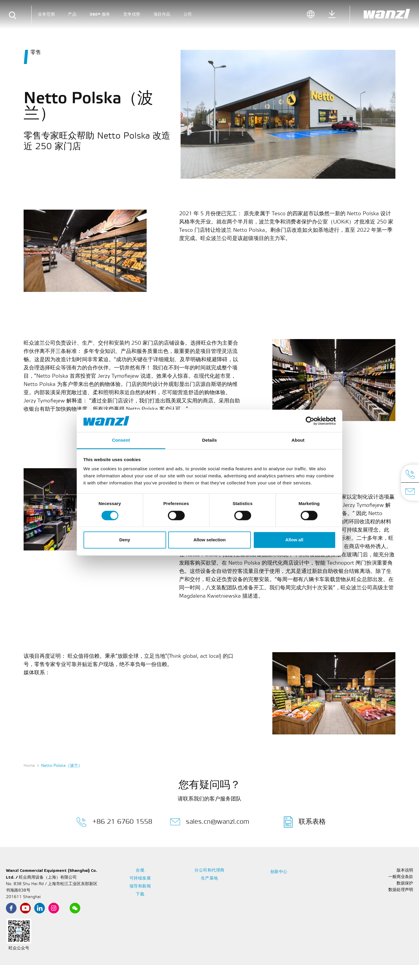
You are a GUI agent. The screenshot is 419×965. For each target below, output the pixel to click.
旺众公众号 (19, 948)
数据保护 (405, 883)
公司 (188, 14)
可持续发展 (140, 878)
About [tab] (298, 440)
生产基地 (209, 878)
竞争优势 (131, 14)
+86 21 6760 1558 (114, 822)
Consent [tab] (121, 440)
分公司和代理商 (209, 870)
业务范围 (46, 14)
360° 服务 (99, 14)
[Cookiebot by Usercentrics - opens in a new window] (310, 420)
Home (29, 766)
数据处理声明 (400, 890)
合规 (140, 870)
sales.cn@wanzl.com (209, 822)
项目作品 (162, 14)
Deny (124, 539)
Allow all (294, 539)
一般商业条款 (400, 877)
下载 (140, 894)
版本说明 (405, 870)
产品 (72, 14)
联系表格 (305, 822)
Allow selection (209, 539)
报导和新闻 (140, 886)
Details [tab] (209, 440)
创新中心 (278, 872)
